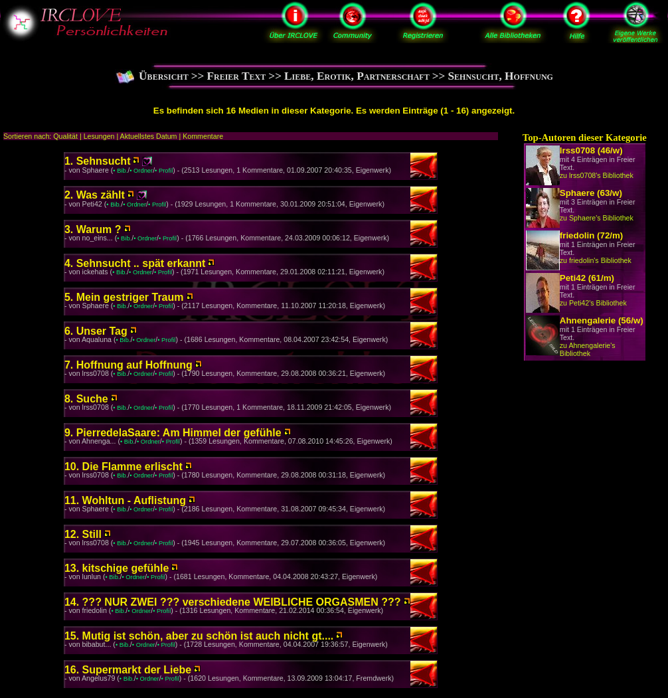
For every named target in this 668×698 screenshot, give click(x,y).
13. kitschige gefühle (116, 568)
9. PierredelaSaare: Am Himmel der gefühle (173, 432)
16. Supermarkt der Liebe (127, 669)
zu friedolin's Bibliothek (595, 260)
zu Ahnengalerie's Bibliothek (588, 349)
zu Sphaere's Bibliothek (596, 218)
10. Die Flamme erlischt (123, 466)
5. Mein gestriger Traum (124, 297)
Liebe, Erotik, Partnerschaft (357, 76)
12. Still (83, 534)
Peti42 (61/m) (587, 278)
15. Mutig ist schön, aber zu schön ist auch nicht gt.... (198, 636)
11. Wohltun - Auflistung (125, 500)
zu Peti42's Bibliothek (593, 303)
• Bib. (120, 170)
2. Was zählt (94, 195)
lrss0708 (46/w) (591, 150)
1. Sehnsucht (97, 161)
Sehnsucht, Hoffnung (500, 76)
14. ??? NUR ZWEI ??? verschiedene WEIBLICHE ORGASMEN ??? (232, 602)
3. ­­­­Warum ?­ (93, 229)
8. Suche (86, 398)
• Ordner (141, 170)
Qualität (65, 136)
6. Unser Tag (95, 331)
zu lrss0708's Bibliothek (596, 175)
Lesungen (99, 136)
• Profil (164, 170)
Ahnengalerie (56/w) (601, 320)
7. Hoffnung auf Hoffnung (128, 365)
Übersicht (164, 76)
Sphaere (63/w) (591, 193)
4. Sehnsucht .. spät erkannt (135, 263)
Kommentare (203, 136)
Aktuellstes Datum (148, 136)
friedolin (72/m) (592, 235)
